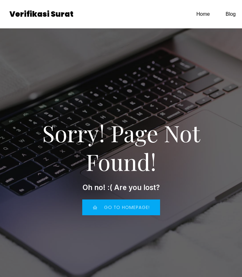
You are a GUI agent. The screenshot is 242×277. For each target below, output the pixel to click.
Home (203, 14)
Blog (231, 14)
